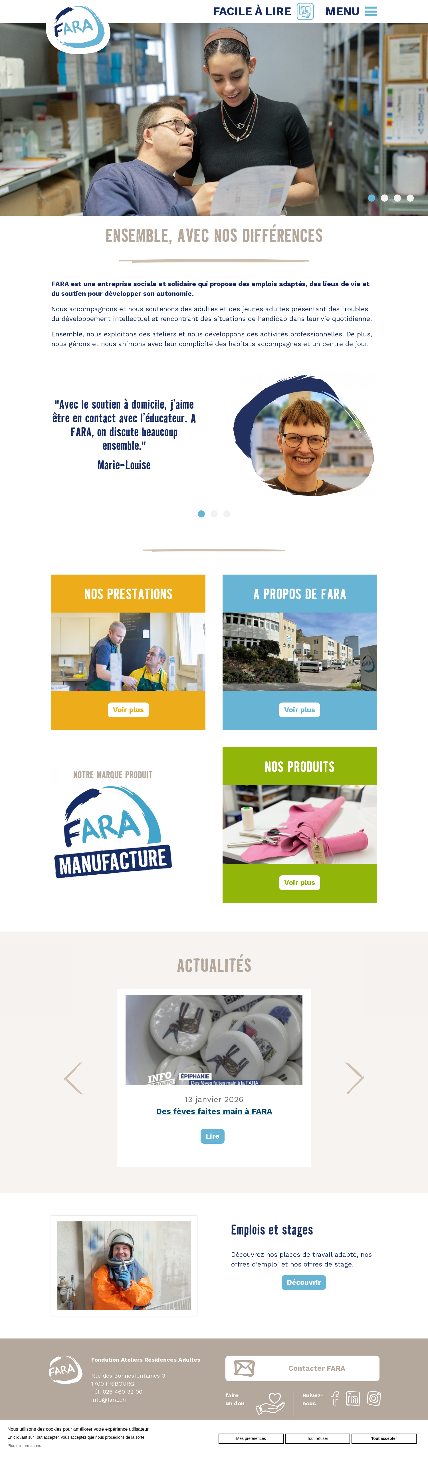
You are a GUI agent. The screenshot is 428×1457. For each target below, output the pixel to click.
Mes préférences (251, 1438)
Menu (342, 11)
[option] (214, 119)
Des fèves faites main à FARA (214, 1111)
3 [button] (397, 198)
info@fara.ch (108, 1399)
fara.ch (78, 28)
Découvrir (304, 1282)
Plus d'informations (24, 1445)
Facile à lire (252, 11)
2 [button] (384, 198)
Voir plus (128, 710)
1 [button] (371, 198)
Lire (212, 1136)
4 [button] (410, 198)
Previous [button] (73, 1078)
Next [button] (355, 1078)
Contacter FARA (316, 1368)
